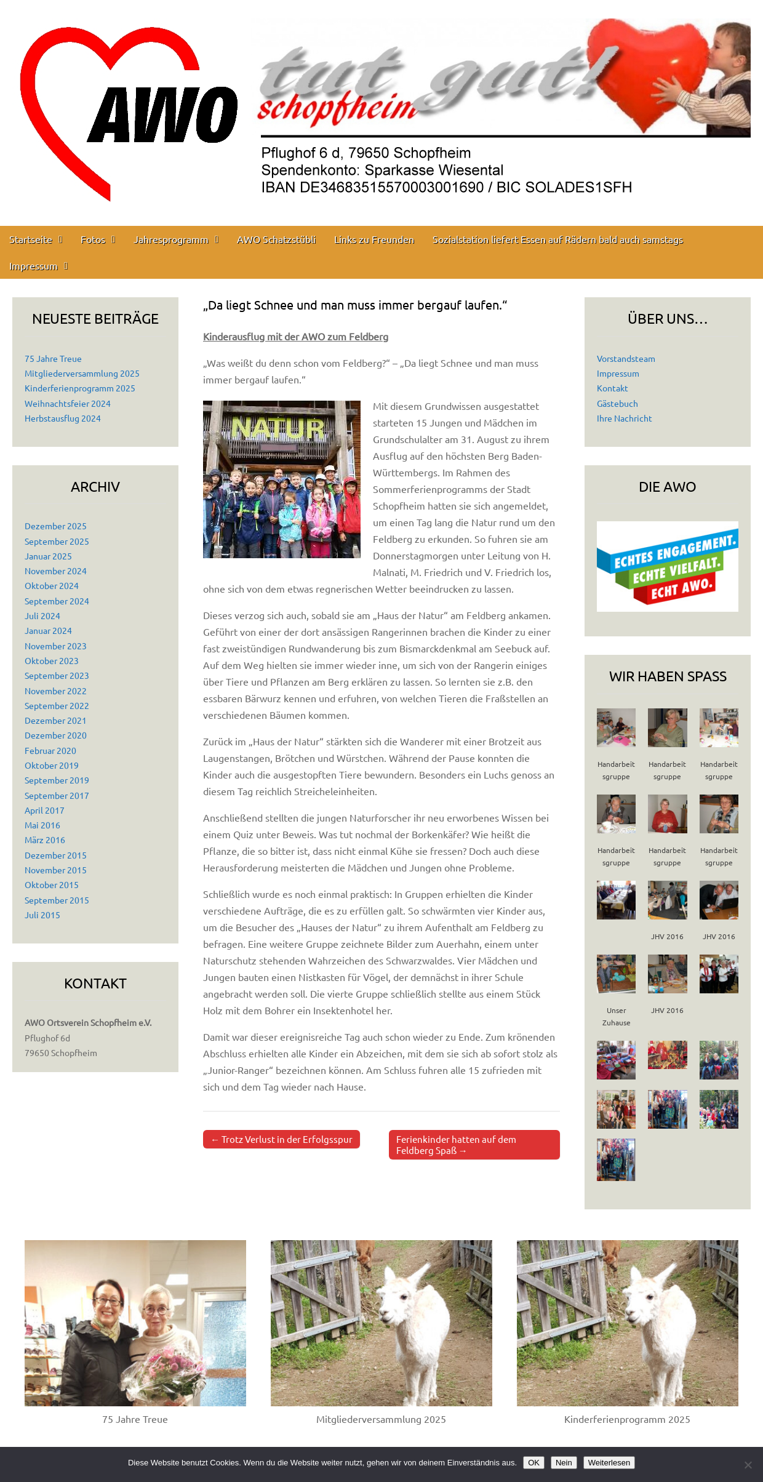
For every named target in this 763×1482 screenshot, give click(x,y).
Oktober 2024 (52, 585)
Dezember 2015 (56, 854)
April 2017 (45, 809)
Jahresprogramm (171, 239)
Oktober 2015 (52, 884)
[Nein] (747, 1465)
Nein (564, 1462)
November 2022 (56, 690)
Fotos (93, 239)
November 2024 (56, 570)
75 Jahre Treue (53, 358)
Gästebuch (617, 403)
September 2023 (57, 675)
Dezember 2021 (56, 720)
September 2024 (57, 600)
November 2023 (56, 645)
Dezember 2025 (56, 525)
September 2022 (57, 705)
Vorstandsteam (626, 358)
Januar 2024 (48, 630)
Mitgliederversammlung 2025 (82, 373)
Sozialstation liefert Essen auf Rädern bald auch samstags (558, 239)
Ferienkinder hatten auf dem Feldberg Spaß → (456, 1144)
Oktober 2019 (52, 765)
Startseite (30, 239)
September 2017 (57, 795)
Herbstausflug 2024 (63, 417)
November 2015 (56, 869)
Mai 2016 (42, 824)
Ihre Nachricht (624, 417)
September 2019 (57, 779)
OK (534, 1462)
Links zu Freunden (374, 239)
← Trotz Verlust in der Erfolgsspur (281, 1139)
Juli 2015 (42, 914)
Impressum (33, 265)
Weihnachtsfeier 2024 (68, 403)
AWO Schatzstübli (276, 239)
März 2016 (45, 839)
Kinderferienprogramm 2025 (80, 387)
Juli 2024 (42, 615)
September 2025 (57, 541)
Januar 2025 (48, 555)
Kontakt (612, 387)
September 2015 (57, 899)
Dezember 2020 (56, 734)
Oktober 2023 (52, 660)
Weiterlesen (609, 1462)
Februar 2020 (50, 750)
